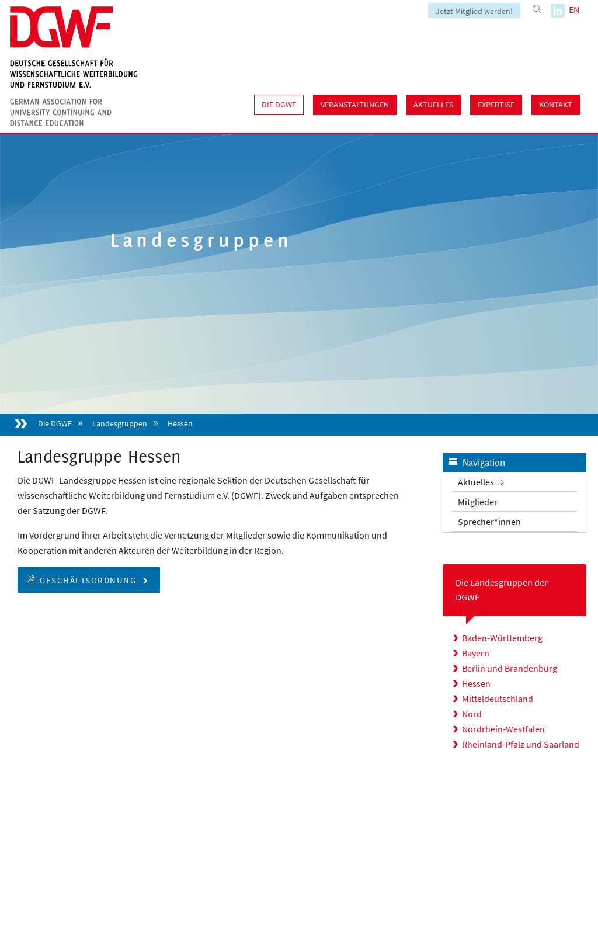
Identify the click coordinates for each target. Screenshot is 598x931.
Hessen (476, 683)
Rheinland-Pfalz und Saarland (520, 744)
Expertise (496, 104)
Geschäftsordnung (88, 580)
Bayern (475, 653)
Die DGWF (279, 104)
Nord (472, 714)
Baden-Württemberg (502, 638)
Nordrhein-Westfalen (503, 729)
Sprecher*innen (489, 521)
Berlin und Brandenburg (509, 668)
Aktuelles (433, 104)
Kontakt (555, 104)
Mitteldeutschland (497, 698)
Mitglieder (478, 502)
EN (574, 9)
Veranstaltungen (355, 104)
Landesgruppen (119, 423)
